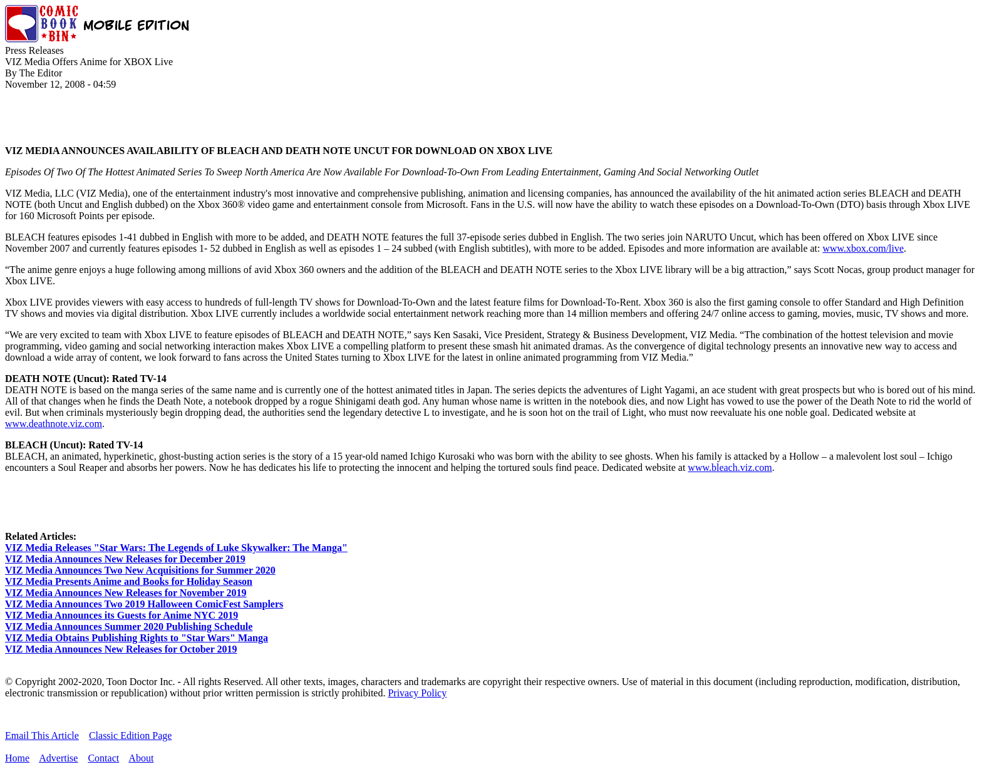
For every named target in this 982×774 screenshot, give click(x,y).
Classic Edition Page (130, 735)
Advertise (58, 758)
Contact (103, 758)
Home (17, 758)
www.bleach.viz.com (730, 467)
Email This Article (42, 735)
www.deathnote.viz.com (53, 423)
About (140, 758)
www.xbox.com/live (863, 248)
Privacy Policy (417, 693)
